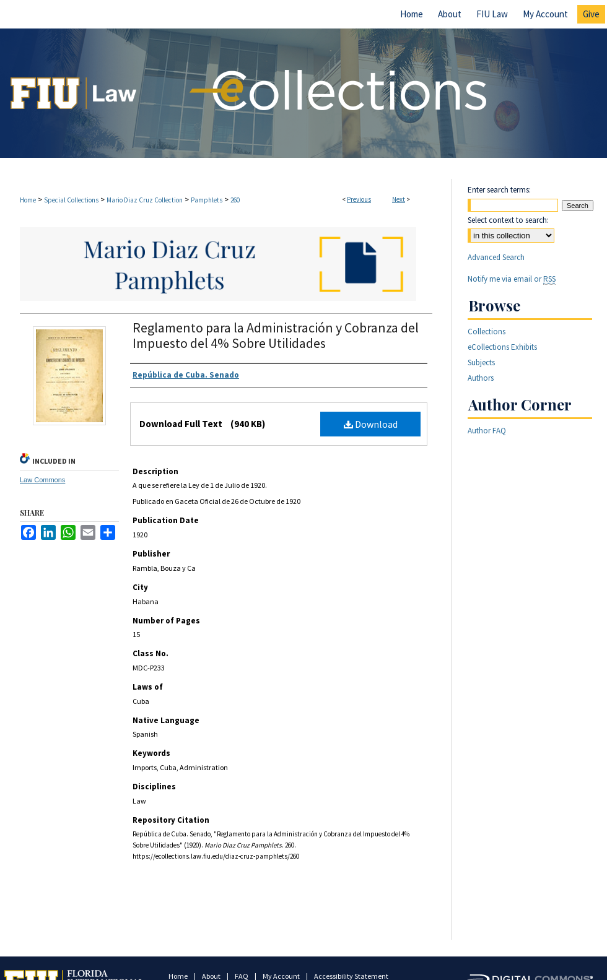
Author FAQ (487, 430)
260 (235, 200)
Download (371, 424)
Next (398, 199)
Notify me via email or (512, 279)
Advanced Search (496, 257)
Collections (486, 331)
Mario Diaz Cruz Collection (145, 200)
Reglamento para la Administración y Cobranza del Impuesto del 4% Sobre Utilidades (276, 335)
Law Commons (42, 479)
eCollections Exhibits (502, 347)
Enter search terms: (499, 189)
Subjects (481, 362)
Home (28, 200)
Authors (481, 378)
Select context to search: (508, 220)
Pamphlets (206, 200)
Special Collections (71, 200)
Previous (359, 199)
